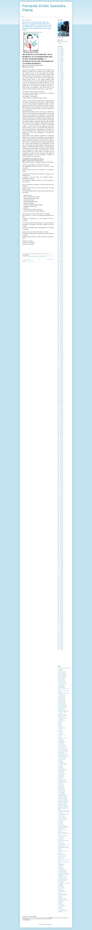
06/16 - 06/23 (60, 193)
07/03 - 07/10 (60, 74)
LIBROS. (59, 821)
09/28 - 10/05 (60, 247)
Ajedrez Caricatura (61, 671)
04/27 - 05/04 (60, 235)
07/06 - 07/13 (60, 239)
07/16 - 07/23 (60, 553)
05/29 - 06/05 (60, 70)
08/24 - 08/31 (60, 242)
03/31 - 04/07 (60, 179)
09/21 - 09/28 (60, 614)
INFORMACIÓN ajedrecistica (63, 808)
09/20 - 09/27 (60, 479)
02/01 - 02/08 (60, 256)
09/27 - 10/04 (60, 480)
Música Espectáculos (61, 835)
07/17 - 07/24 (60, 76)
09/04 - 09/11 (60, 85)
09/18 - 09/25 (60, 525)
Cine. (59, 736)
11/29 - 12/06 (60, 278)
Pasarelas (60, 853)
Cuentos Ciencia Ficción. (62, 748)
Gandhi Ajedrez (60, 781)
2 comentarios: (42, 253)
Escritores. (60, 776)
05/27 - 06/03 (60, 130)
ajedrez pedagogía (61, 703)
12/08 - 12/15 (60, 221)
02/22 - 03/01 (60, 260)
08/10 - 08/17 (60, 607)
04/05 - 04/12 (60, 452)
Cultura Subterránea (31, 256)
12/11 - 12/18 (60, 102)
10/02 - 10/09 (60, 90)
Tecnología (60, 904)
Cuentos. (59, 760)
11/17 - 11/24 (60, 439)
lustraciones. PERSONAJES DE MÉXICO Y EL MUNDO (63, 827)
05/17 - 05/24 (60, 459)
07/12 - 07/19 (60, 469)
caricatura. (60, 731)
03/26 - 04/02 (60, 319)
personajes (60, 867)
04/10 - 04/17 (60, 64)
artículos (59, 719)
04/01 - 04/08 (60, 120)
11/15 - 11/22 (60, 489)
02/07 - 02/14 (60, 286)
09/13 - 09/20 (60, 478)
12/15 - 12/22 (60, 593)
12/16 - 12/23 (60, 164)
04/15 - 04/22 (60, 122)
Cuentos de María (61, 759)
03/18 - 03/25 (60, 117)
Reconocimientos (61, 891)
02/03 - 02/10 (60, 421)
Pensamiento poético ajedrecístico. (61, 864)
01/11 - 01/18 (60, 252)
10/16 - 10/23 (60, 92)
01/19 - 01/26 (60, 442)
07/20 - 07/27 (60, 603)
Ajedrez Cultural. (61, 679)
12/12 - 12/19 (60, 506)
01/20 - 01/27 (60, 168)
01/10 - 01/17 (60, 494)
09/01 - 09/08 (60, 205)
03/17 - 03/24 (60, 177)
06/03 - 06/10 (60, 131)
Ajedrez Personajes (61, 706)
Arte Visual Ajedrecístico (62, 718)
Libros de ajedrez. (61, 820)
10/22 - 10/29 (60, 351)
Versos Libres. (60, 909)
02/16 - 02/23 (60, 229)
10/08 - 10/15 (60, 349)
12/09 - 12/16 (60, 163)
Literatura (60, 822)
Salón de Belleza (61, 898)
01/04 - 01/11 (60, 633)
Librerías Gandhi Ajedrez (62, 819)
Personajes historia (61, 878)
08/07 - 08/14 (60, 80)
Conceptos (60, 740)
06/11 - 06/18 (60, 330)
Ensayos (59, 772)
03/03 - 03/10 (60, 174)
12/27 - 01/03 (60, 283)
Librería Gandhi (60, 816)
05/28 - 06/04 (60, 328)
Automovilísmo (60, 720)
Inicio (39, 259)
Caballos (59, 725)
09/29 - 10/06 (60, 209)
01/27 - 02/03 (60, 169)
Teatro (59, 903)
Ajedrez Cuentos (61, 675)
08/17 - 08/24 (60, 241)
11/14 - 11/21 (60, 505)
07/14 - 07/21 (60, 198)
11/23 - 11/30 (60, 625)
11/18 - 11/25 (60, 159)
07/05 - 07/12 (60, 273)
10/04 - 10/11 (60, 277)
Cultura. (59, 765)
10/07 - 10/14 (60, 152)
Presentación (60, 890)
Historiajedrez (60, 787)
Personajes (60, 868)
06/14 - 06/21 (60, 464)
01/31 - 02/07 (60, 496)
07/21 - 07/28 (60, 199)
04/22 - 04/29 (60, 123)
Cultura (27, 256)
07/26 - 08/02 (60, 470)
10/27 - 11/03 (60, 214)
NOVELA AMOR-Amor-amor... (63, 844)
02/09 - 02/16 (60, 444)
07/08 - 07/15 (60, 137)
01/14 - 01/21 (60, 365)
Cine (59, 735)
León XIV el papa (61, 815)
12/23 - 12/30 (60, 413)
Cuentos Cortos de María (62, 754)
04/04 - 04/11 (60, 501)
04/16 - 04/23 (60, 545)
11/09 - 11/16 (60, 623)
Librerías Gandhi (61, 817)
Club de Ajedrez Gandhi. (62, 738)
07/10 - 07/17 (60, 75)
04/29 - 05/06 (60, 125)
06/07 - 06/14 (60, 271)
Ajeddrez (59, 669)
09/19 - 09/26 (60, 504)
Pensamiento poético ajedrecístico (64, 861)
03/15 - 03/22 (60, 448)
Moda (59, 831)
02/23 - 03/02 (60, 230)
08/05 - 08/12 (60, 142)
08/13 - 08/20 (60, 340)
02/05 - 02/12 (60, 110)
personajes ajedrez (61, 869)
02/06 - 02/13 (60, 54)
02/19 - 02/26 (60, 112)
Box (59, 724)
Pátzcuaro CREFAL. (61, 854)
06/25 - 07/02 (60, 333)
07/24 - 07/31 (60, 302)
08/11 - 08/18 (60, 203)
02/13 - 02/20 (60, 55)
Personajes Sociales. (61, 880)
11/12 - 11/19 (60, 355)
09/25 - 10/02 (60, 89)
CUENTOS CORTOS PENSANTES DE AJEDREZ (63, 756)
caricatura (60, 730)
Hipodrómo (60, 783)
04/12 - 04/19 (60, 266)
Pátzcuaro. (60, 858)
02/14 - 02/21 (60, 498)
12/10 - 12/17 (60, 360)
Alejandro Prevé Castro (62, 715)
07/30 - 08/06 (60, 339)
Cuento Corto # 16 (61, 745)
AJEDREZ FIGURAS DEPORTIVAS (61, 687)
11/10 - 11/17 (60, 216)
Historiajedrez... (60, 789)
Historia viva (60, 786)
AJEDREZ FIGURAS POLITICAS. (63, 690)
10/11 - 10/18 (60, 483)
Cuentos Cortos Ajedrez (62, 750)
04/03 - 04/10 (60, 63)
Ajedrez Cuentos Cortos (62, 676)
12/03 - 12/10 (60, 359)
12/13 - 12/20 (60, 281)
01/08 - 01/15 (60, 535)
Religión (59, 897)
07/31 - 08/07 (60, 79)
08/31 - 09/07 (60, 610)
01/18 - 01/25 (60, 635)
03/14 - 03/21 (60, 499)
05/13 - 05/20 (60, 127)
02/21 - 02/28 (60, 287)
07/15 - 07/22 (60, 138)
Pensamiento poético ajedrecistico (63, 859)
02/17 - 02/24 (60, 173)
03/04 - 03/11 (60, 115)
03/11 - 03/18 (60, 116)
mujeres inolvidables (61, 832)
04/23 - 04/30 (60, 322)
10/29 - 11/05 (60, 353)
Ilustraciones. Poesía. (61, 804)
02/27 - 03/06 (60, 58)
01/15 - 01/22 (60, 107)
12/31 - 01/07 (60, 364)
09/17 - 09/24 (60, 345)
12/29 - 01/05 (60, 225)
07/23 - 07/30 (60, 338)
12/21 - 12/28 (60, 630)
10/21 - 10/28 (60, 154)
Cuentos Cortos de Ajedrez (62, 751)
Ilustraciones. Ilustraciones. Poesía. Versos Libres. (62, 798)
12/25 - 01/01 (60, 105)
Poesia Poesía (60, 886)
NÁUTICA (60, 841)
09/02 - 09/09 (60, 147)
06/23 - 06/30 (60, 194)
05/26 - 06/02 (60, 189)
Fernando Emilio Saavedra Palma (63, 42)
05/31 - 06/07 (60, 270)
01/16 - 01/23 (60, 50)
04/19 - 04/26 (60, 454)
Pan (59, 852)
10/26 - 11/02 (60, 620)
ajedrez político (60, 708)
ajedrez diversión (61, 680)
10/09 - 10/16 (60, 91)
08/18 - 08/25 (60, 204)
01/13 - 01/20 (60, 417)
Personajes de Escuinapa (62, 873)
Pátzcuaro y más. (61, 857)
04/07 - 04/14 (60, 180)
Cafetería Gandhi (61, 728)
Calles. (59, 729)
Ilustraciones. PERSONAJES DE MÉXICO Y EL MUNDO (63, 801)
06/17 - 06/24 (60, 133)
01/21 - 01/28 (60, 366)
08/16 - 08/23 (60, 474)
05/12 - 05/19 (60, 187)
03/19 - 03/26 (60, 318)
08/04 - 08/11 (60, 432)
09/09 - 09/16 (60, 148)
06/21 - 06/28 (60, 272)
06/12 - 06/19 (60, 71)
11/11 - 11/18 (60, 158)
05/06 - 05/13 (60, 126)
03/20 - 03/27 (60, 60)
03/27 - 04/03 (60, 288)
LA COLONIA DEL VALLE (42, 256)
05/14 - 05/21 (60, 325)
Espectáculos (60, 777)
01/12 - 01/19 (60, 226)
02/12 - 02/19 (60, 111)
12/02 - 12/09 (60, 162)
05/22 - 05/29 (60, 69)
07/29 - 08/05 (60, 141)
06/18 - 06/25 (60, 552)
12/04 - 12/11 (60, 101)
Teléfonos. (60, 907)
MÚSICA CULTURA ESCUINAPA (63, 833)
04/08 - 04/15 (60, 121)
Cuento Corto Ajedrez (61, 746)
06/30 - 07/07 (60, 195)
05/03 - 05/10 (60, 267)
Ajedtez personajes (61, 714)
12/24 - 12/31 (60, 571)
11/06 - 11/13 (60, 96)
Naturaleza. (60, 839)
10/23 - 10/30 (60, 94)
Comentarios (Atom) (30, 261)
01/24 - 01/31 (60, 495)
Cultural (59, 766)
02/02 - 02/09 (60, 443)
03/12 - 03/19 (60, 317)
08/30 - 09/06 (60, 276)
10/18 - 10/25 (60, 484)
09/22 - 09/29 (60, 208)
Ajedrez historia (60, 697)
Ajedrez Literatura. (61, 701)
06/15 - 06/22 (60, 237)
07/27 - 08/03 (60, 240)
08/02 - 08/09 (60, 472)
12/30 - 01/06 (60, 167)
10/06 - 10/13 (60, 210)
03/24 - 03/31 (60, 178)
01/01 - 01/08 (60, 106)
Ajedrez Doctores (61, 681)
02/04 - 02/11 (60, 369)
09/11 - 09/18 (60, 86)
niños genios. (60, 843)
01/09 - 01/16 (60, 49)
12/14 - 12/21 (60, 629)
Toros (59, 908)
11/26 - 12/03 (60, 566)
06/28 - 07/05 (60, 467)
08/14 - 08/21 (60, 81)
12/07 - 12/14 (60, 628)
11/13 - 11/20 (60, 97)
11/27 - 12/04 (60, 100)
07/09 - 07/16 (60, 335)
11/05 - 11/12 (60, 354)
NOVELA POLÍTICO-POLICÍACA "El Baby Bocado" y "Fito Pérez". (63, 847)
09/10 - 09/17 (60, 344)
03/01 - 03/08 (60, 261)
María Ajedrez (60, 828)
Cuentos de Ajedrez (61, 758)
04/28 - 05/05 (60, 184)
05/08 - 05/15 (60, 292)
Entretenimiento (61, 773)
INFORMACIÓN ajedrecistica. (63, 810)
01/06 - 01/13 (60, 416)
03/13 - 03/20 (60, 59)
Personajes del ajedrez (62, 876)
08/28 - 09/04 (60, 84)
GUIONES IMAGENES (62, 782)
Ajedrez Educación (61, 682)
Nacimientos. (60, 836)
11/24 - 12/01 (60, 219)
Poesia (59, 884)
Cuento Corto (60, 743)
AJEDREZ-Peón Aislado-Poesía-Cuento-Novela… (63, 711)
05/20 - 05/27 (60, 128)
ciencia (59, 733)
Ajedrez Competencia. (62, 674)
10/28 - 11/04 (60, 156)
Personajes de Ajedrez (62, 872)
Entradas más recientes (26, 259)
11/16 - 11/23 (60, 251)
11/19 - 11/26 (60, 356)
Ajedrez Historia (61, 698)
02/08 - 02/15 (60, 257)
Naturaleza (60, 838)
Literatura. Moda (61, 825)
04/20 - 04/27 (60, 234)
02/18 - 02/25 (60, 371)
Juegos (59, 812)
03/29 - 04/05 (60, 265)
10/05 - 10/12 (60, 617)
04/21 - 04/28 (60, 183)
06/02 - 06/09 (60, 190)
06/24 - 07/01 (60, 390)
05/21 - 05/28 (60, 327)
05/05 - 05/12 (60, 185)
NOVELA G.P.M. (61, 845)
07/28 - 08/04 (60, 200)
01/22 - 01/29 (60, 314)
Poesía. (59, 889)
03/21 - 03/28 (60, 500)
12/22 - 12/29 (60, 224)
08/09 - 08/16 (60, 473)
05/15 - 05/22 (60, 293)
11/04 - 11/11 (60, 157)
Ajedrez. (59, 713)
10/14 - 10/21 (60, 153)
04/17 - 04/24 (60, 65)
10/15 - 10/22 (60, 350)
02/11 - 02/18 (60, 370)
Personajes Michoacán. (62, 879)
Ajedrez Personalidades (62, 707)
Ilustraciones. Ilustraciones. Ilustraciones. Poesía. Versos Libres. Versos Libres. (63, 795)
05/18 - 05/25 (60, 236)
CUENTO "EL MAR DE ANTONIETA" (62, 742)
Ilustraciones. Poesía (61, 803)
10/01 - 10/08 (60, 348)
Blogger (52, 924)
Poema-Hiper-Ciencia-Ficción (63, 883)
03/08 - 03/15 (60, 262)
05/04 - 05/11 (60, 599)
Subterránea (60, 902)
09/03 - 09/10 (60, 343)
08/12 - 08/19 (60, 143)
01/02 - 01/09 (60, 48)
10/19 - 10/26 (60, 619)
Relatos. (59, 896)
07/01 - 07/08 (60, 136)
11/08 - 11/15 (60, 488)
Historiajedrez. (60, 788)
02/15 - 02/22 (60, 640)
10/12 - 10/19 (60, 250)
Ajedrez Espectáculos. (62, 684)
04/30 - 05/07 (60, 323)
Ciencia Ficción (60, 734)
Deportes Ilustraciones (62, 769)
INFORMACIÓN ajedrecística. (63, 811)
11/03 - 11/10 (60, 215)
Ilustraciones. (37, 256)
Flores (59, 778)
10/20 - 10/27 (60, 213)
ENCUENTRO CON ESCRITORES (61, 771)
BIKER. (59, 723)
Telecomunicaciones (61, 905)
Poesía (59, 885)
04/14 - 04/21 (60, 182)
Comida (59, 739)
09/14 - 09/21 (60, 246)
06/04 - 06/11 (60, 329)
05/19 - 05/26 (60, 188)
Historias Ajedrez (61, 791)
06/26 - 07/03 (60, 298)
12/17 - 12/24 (60, 361)
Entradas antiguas (51, 259)
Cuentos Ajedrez (61, 747)
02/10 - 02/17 (60, 172)
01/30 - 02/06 (60, 53)
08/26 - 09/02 (60, 146)
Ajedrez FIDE (60, 685)
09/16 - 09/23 (60, 401)
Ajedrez (22, 16)
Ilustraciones (60, 792)
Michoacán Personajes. (62, 829)
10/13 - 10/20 (60, 211)
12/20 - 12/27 (60, 282)
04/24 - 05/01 (60, 66)
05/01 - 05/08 (60, 68)
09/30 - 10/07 (60, 151)
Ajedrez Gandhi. (61, 696)
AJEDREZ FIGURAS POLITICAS (63, 688)
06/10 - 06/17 (60, 132)
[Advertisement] (64, 658)
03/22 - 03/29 (60, 449)
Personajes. (60, 881)
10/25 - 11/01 (60, 485)
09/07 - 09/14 (60, 245)
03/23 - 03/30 (60, 231)
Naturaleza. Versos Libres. (62, 840)
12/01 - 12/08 (60, 220)
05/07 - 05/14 (60, 324)
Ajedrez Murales (61, 702)
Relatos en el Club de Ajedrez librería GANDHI (63, 894)
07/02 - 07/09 (60, 334)
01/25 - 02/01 (60, 255)
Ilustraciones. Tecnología (62, 805)
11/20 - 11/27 (60, 99)
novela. (59, 849)
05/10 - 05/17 (60, 268)
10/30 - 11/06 (60, 95)
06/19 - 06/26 (60, 73)
